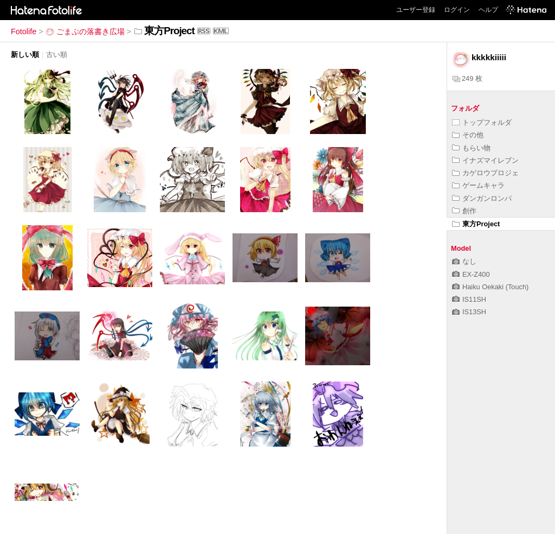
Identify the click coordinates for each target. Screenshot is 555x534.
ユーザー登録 (415, 10)
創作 (464, 211)
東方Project (476, 224)
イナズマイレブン (485, 160)
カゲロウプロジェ (485, 173)
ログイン (457, 10)
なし (464, 261)
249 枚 (467, 78)
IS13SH (469, 312)
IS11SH (469, 299)
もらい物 (471, 148)
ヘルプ (488, 10)
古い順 (56, 54)
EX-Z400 (471, 274)
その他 (467, 135)
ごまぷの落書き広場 (85, 31)
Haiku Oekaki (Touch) (490, 287)
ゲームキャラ (478, 185)
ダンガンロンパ (482, 198)
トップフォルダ (482, 122)
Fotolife (23, 31)
